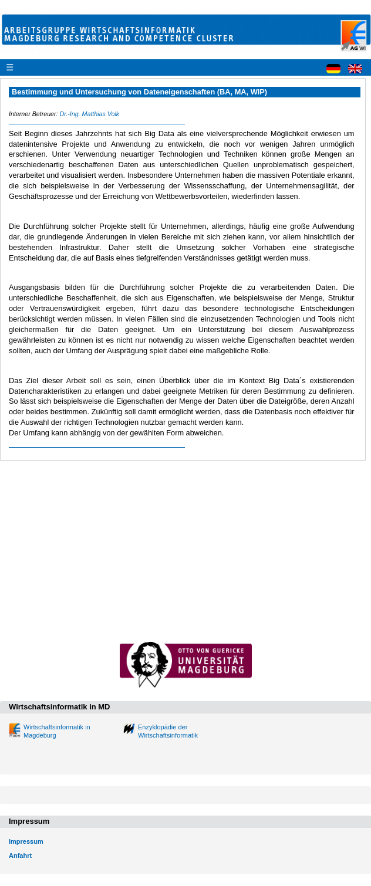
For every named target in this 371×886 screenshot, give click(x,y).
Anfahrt (20, 855)
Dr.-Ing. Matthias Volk (89, 113)
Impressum (26, 841)
